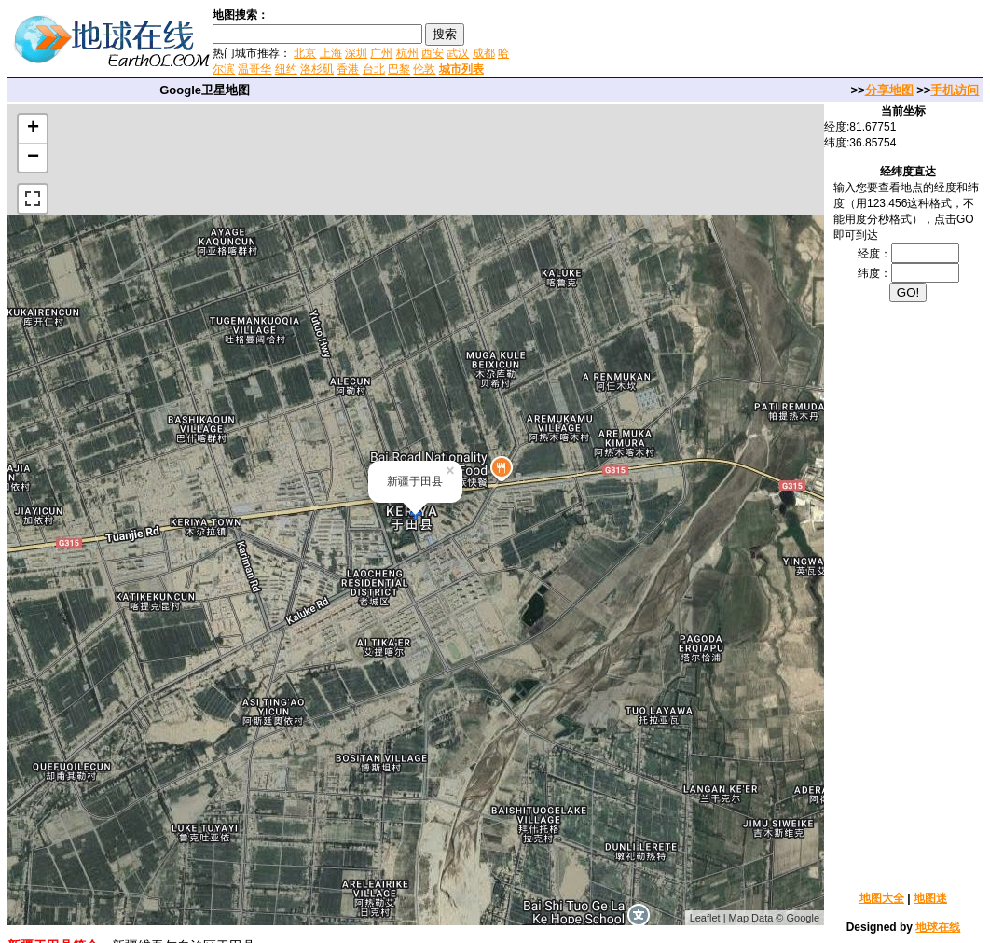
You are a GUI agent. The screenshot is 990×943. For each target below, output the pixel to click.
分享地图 (889, 90)
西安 (432, 53)
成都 (484, 53)
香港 (348, 69)
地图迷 (930, 898)
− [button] (33, 158)
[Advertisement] (735, 41)
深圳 (356, 53)
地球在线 (937, 927)
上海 (331, 53)
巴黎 (399, 69)
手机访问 (954, 90)
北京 (305, 53)
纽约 (286, 69)
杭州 (407, 53)
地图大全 (881, 898)
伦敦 (424, 69)
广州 (381, 53)
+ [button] (33, 129)
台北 (374, 69)
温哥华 (254, 69)
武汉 (458, 53)
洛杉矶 (317, 69)
